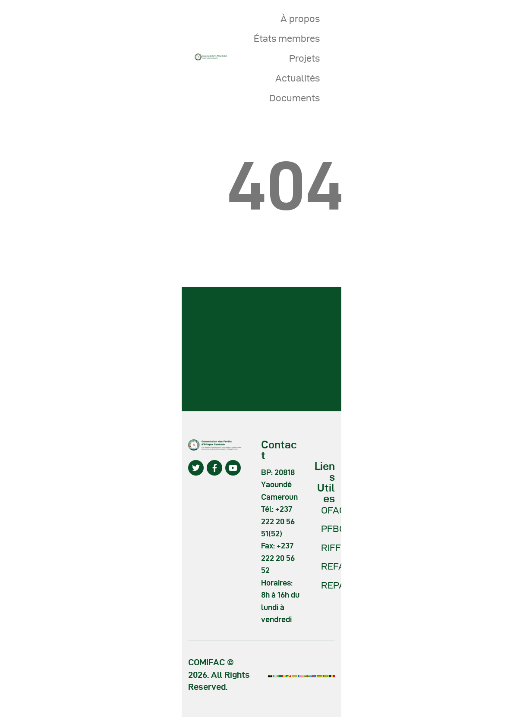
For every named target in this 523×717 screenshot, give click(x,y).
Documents (294, 98)
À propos (300, 18)
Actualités (297, 78)
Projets (304, 58)
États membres (287, 38)
